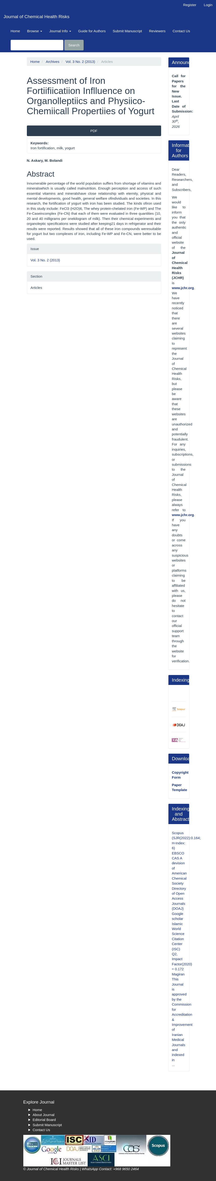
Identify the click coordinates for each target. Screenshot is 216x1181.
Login (208, 5)
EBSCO (178, 853)
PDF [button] (94, 131)
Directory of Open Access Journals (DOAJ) (179, 898)
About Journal (44, 1115)
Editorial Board (44, 1120)
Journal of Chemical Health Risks (36, 16)
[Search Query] (37, 45)
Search (74, 45)
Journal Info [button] (60, 31)
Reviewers (157, 31)
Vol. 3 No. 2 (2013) (80, 62)
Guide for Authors (92, 31)
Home (15, 31)
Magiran (178, 974)
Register (189, 5)
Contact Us (181, 31)
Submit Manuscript (127, 31)
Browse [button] (34, 31)
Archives (52, 62)
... (173, 1065)
